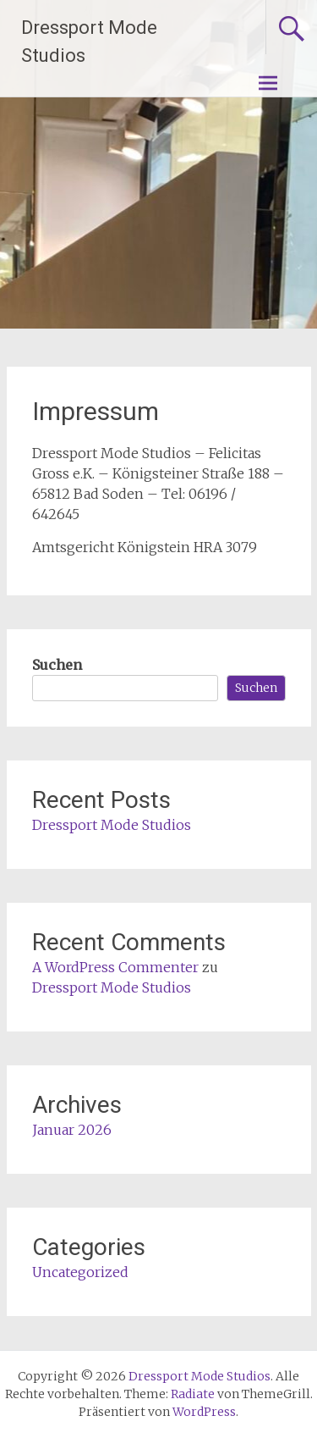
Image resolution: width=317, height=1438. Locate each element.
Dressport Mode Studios (111, 824)
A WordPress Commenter (115, 967)
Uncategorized (80, 1272)
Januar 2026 (72, 1129)
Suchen (57, 664)
